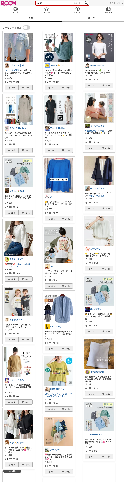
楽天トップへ (116, 3)
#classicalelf (23, 264)
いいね (27, 87)
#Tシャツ (49, 394)
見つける (46, 10)
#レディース (58, 394)
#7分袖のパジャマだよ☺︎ (96, 131)
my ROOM (108, 10)
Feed (15, 10)
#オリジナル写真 (12, 70)
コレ (12, 87)
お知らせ (77, 10)
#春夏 (49, 396)
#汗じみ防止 (58, 396)
